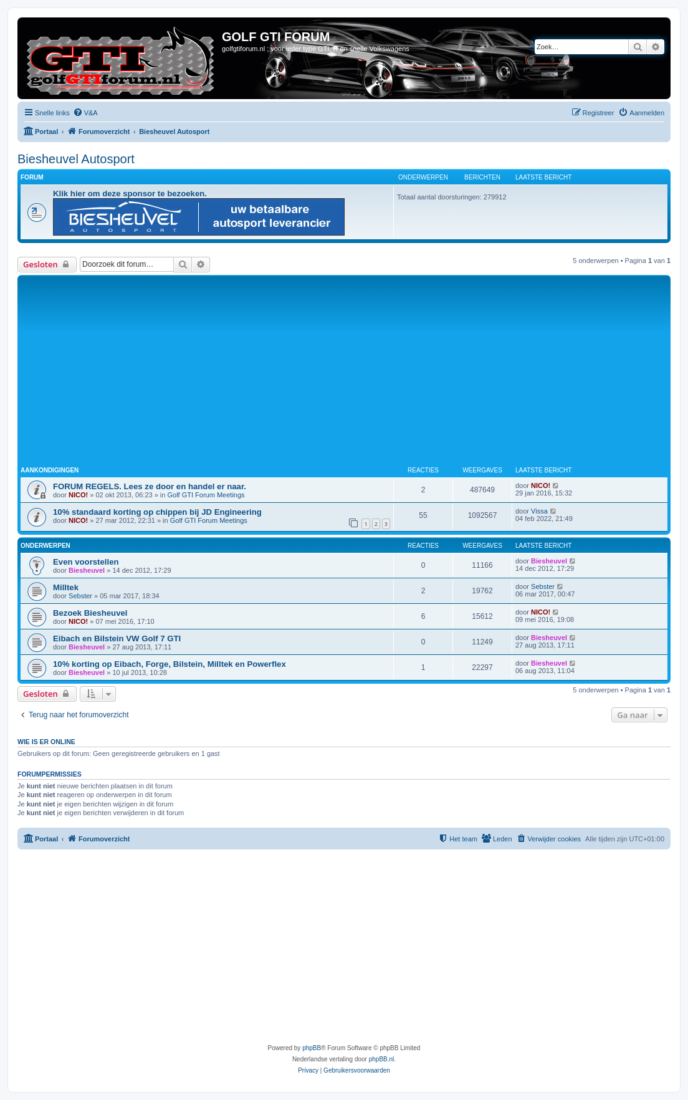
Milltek (66, 587)
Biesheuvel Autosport (76, 159)
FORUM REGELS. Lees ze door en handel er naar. (149, 486)
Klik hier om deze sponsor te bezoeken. (130, 193)
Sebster (80, 596)
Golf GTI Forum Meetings (205, 495)
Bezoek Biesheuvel (90, 613)
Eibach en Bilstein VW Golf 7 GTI (117, 638)
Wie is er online (46, 741)
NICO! (78, 495)
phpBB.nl (381, 1059)
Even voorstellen (86, 562)
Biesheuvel (87, 570)
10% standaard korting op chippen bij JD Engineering (157, 512)
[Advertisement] (354, 371)
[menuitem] (85, 112)
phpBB (311, 1048)
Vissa (539, 511)
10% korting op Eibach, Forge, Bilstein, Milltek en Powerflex (169, 664)
